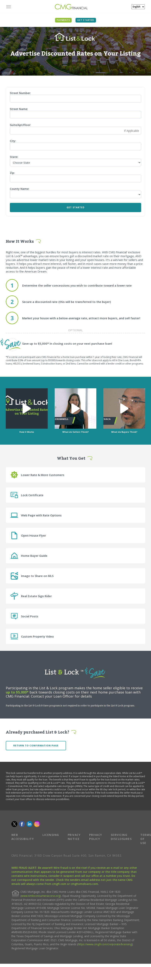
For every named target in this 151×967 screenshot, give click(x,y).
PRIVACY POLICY (95, 837)
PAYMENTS (63, 20)
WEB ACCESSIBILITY (22, 837)
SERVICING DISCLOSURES (121, 837)
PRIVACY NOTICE (74, 837)
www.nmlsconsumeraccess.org (40, 896)
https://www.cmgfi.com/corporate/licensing (105, 944)
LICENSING (50, 835)
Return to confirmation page (36, 745)
